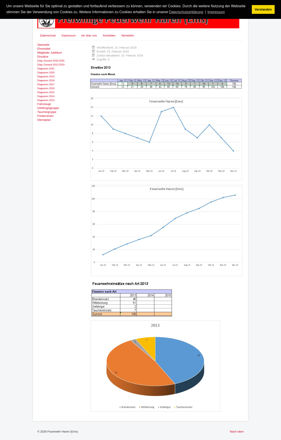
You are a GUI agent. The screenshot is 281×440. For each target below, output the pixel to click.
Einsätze (42, 56)
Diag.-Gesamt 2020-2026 (51, 60)
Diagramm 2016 (45, 88)
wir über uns (89, 35)
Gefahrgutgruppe (48, 108)
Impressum (68, 35)
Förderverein (45, 116)
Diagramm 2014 (45, 96)
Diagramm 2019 (45, 76)
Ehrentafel (43, 48)
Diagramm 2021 (45, 68)
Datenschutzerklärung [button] (186, 12)
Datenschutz (48, 35)
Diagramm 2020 (45, 72)
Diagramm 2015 (45, 92)
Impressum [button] (216, 12)
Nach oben (237, 431)
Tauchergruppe (46, 112)
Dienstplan (44, 119)
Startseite (43, 44)
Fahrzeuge (44, 104)
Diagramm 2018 (45, 80)
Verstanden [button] (263, 9)
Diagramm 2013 (45, 100)
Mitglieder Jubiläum (49, 52)
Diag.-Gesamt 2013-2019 (51, 64)
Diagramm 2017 (45, 84)
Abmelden (127, 35)
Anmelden (109, 35)
